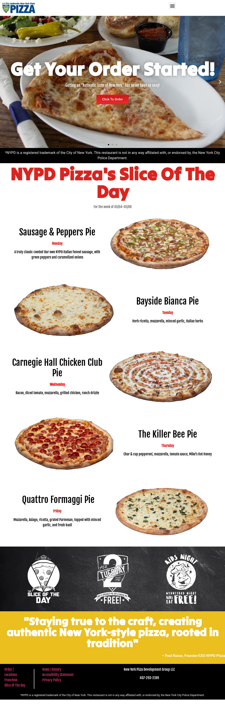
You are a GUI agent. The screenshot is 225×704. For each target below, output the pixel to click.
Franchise (10, 680)
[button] (172, 5)
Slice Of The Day (14, 685)
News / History (51, 669)
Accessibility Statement (58, 675)
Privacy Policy (51, 680)
